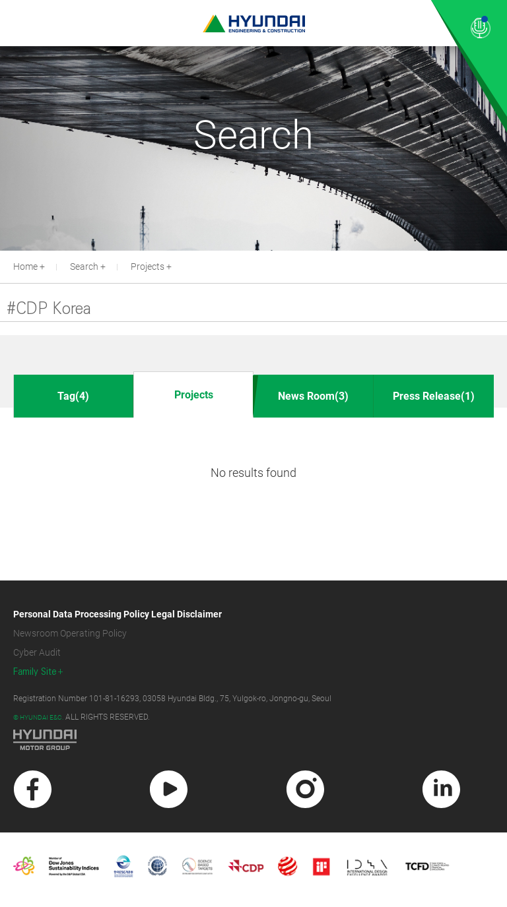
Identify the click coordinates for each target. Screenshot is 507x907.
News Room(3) (313, 396)
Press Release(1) (434, 396)
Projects (147, 266)
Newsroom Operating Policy (70, 633)
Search (84, 266)
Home (25, 266)
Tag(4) (73, 396)
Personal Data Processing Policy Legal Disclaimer (117, 614)
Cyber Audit (37, 652)
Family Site (35, 672)
